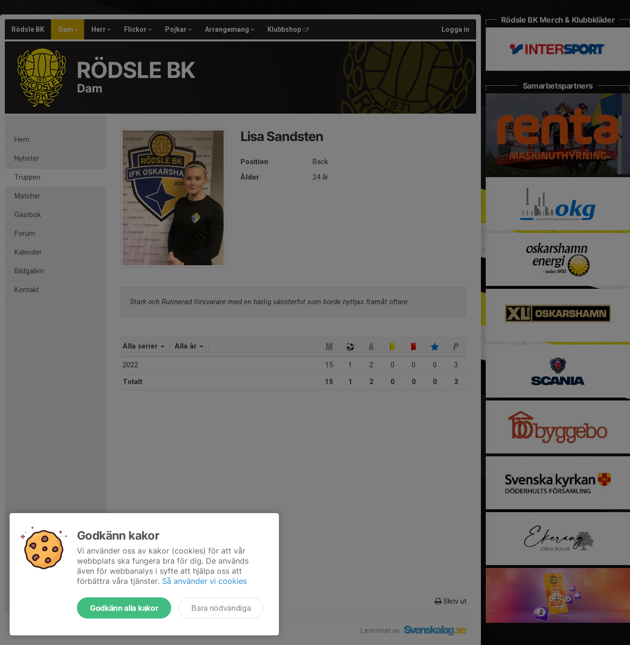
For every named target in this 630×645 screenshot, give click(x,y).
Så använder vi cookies (204, 581)
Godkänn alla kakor (124, 608)
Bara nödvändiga (221, 608)
